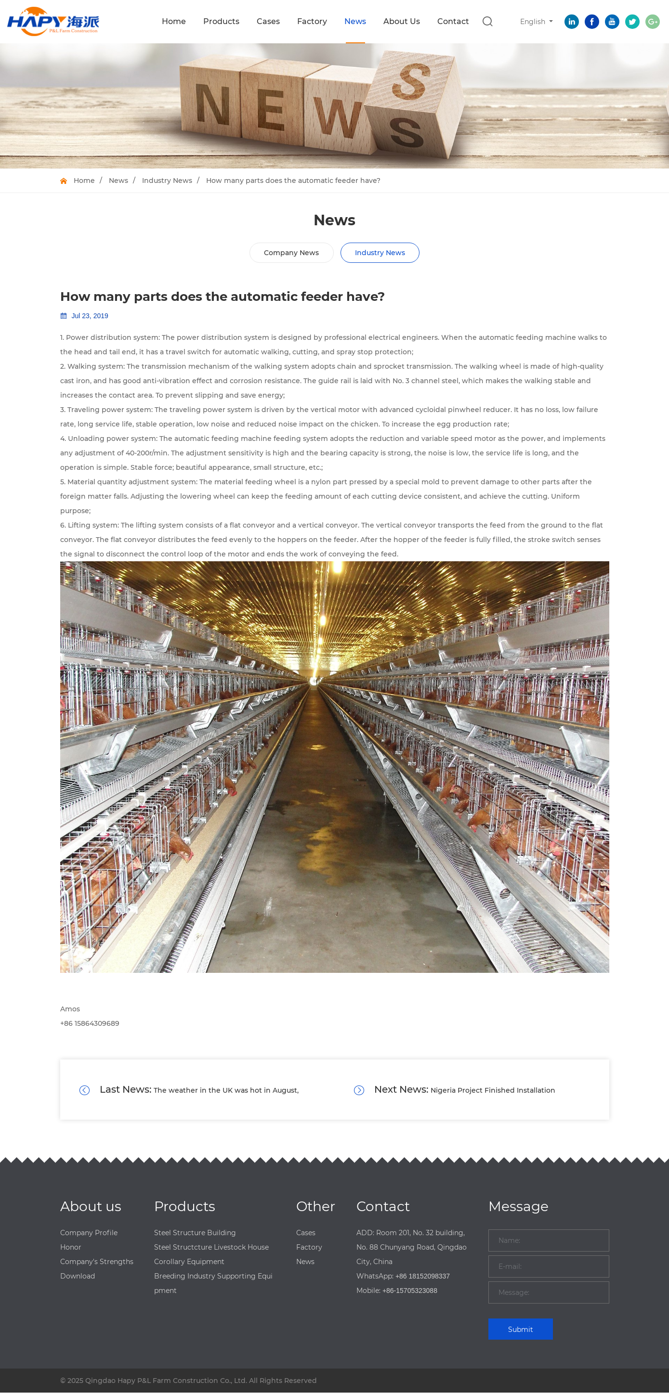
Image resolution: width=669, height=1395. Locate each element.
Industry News (167, 180)
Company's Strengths (96, 1264)
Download (77, 1278)
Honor (70, 1249)
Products (221, 21)
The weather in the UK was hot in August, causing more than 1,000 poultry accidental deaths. (189, 1090)
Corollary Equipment (189, 1264)
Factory (312, 21)
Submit (520, 1332)
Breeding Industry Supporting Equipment (213, 1285)
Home (174, 21)
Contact (453, 21)
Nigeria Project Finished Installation (465, 1090)
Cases (268, 21)
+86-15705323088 (409, 1293)
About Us (401, 21)
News (355, 21)
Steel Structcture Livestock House (211, 1249)
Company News (291, 252)
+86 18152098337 (422, 1278)
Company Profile (89, 1235)
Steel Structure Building (195, 1235)
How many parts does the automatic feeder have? (293, 180)
